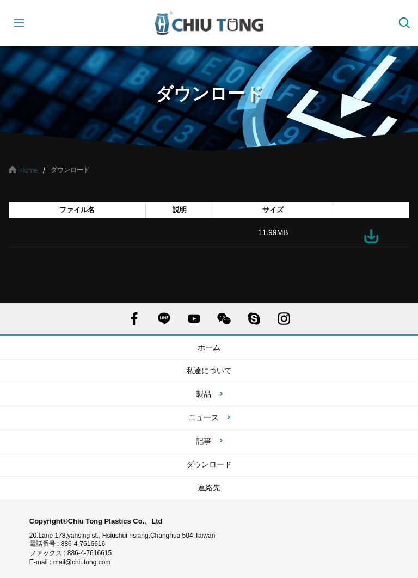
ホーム (209, 347)
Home (29, 170)
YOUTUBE (194, 318)
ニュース (203, 417)
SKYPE (254, 318)
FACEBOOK (134, 318)
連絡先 (209, 487)
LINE (164, 318)
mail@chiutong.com (86, 562)
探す (404, 23)
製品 (203, 394)
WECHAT (224, 318)
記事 (203, 440)
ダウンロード (371, 236)
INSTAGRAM (284, 318)
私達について (209, 370)
